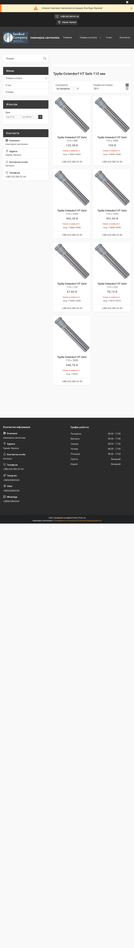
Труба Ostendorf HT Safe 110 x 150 (72, 285)
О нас (109, 37)
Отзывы (9, 92)
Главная (67, 37)
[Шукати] (44, 58)
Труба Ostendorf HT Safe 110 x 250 (112, 285)
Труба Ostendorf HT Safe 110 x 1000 (112, 139)
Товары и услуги (88, 37)
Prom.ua (82, 518)
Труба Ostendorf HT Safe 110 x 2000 (72, 212)
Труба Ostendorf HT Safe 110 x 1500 (112, 212)
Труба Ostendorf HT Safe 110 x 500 (72, 139)
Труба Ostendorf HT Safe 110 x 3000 (72, 359)
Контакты (125, 37)
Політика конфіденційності (90, 521)
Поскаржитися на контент (64, 521)
